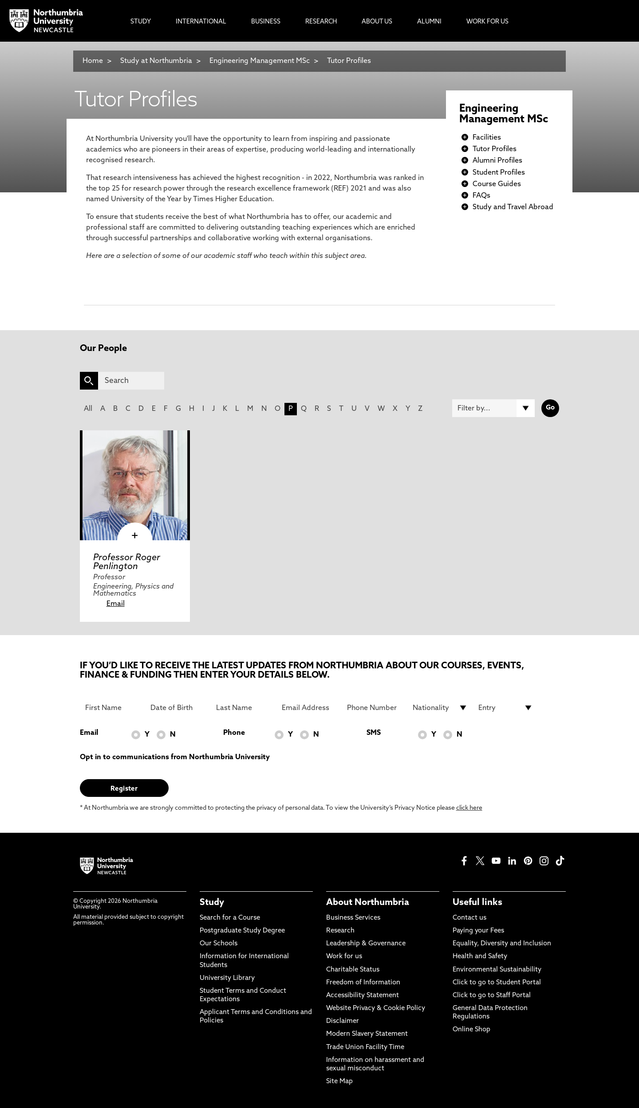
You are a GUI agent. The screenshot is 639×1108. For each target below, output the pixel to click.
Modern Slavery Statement (367, 1034)
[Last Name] (244, 708)
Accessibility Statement (362, 995)
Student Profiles (499, 172)
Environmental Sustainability (497, 970)
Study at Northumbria (156, 61)
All (88, 409)
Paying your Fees (478, 931)
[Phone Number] (374, 708)
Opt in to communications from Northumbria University (175, 757)
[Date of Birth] (178, 708)
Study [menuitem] (140, 22)
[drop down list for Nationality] (440, 708)
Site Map (339, 1081)
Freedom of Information (363, 982)
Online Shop (471, 1029)
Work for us (344, 956)
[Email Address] (309, 708)
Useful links (477, 902)
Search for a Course (230, 918)
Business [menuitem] (265, 22)
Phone (234, 733)
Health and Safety (480, 956)
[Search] (131, 381)
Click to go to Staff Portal (492, 995)
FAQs (481, 195)
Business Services (353, 918)
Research (340, 931)
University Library (227, 978)
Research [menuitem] (321, 22)
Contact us (469, 918)
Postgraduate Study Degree (242, 931)
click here (469, 808)
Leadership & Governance (366, 943)
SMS (374, 733)
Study (212, 902)
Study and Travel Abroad (513, 207)
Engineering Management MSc (260, 61)
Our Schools (218, 943)
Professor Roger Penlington (126, 562)
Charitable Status (352, 970)
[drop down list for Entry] (506, 708)
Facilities (487, 137)
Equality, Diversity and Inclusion (502, 943)
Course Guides (497, 184)
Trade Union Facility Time (365, 1047)
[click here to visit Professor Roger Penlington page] (135, 485)
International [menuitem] (201, 22)
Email (115, 604)
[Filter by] (493, 408)
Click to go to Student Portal (497, 982)
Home (93, 61)
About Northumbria (367, 902)
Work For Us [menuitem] (487, 22)
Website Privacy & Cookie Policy (375, 1008)
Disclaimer (342, 1021)
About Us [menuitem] (377, 22)
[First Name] (113, 708)
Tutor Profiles (349, 61)
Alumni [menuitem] (429, 22)
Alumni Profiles (497, 160)
